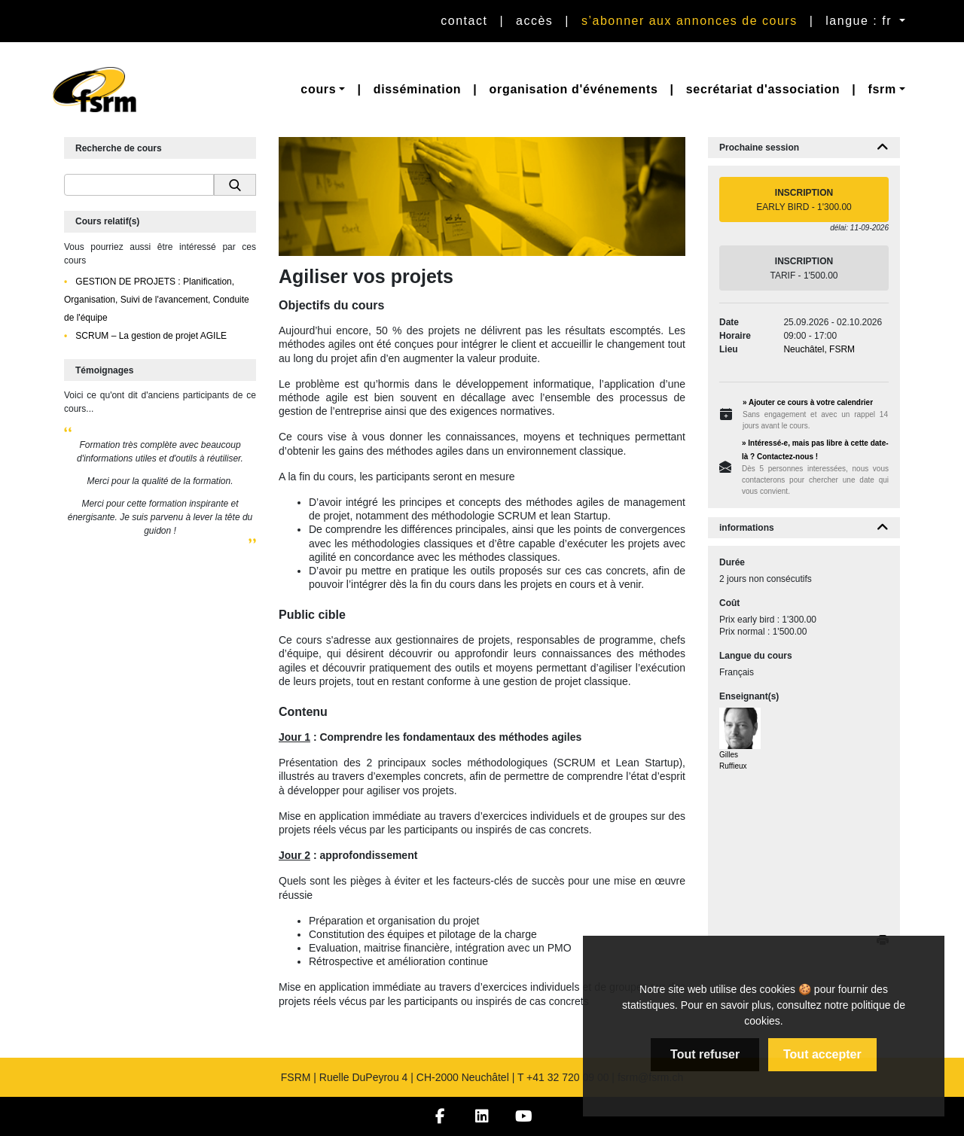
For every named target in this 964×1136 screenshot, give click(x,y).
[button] (322, 90)
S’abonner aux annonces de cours (689, 20)
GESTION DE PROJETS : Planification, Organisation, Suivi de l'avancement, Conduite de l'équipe (156, 299)
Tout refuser (705, 1054)
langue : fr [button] (860, 20)
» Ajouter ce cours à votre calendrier (808, 402)
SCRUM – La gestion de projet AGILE (150, 335)
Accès (534, 20)
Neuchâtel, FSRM (819, 349)
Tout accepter (822, 1054)
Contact (464, 20)
